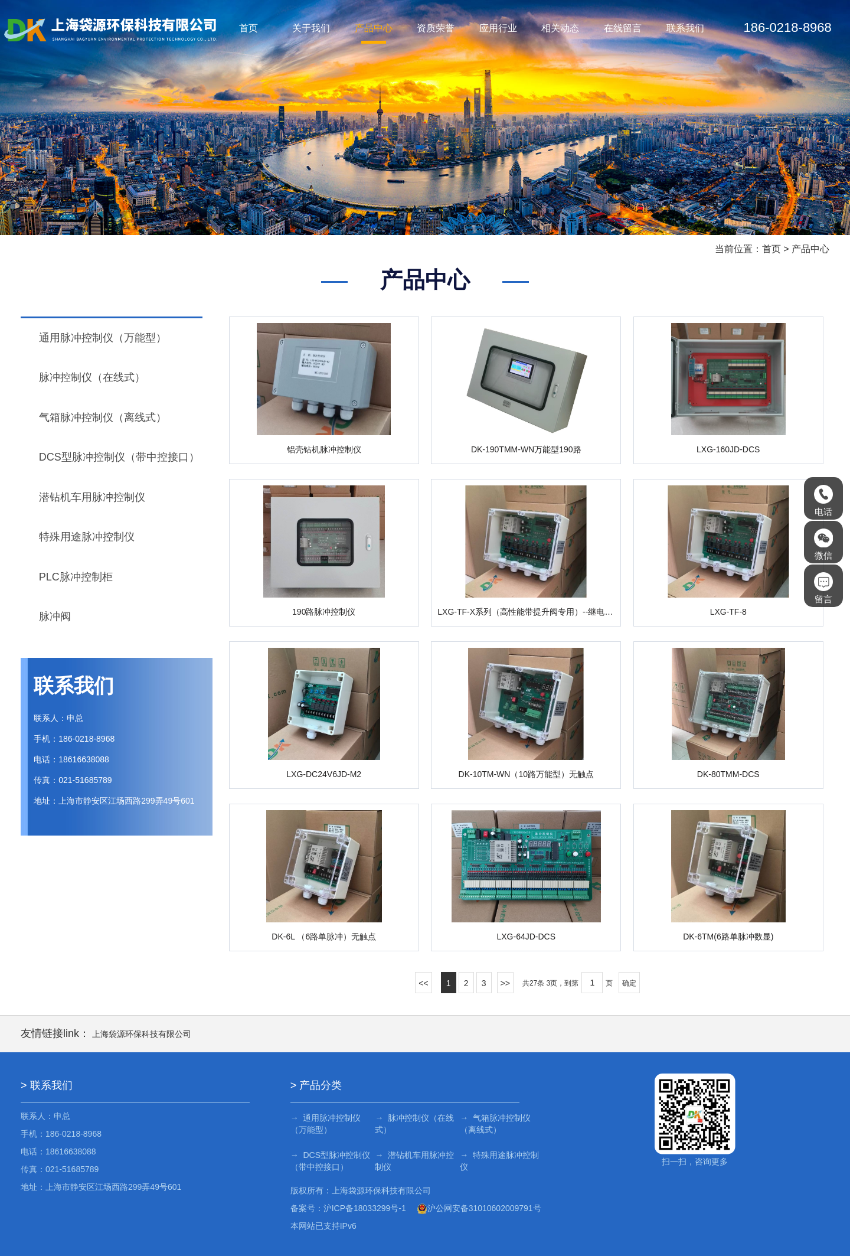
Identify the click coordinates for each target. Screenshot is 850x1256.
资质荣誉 (436, 28)
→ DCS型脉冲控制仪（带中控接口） (330, 1161)
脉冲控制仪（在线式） (92, 377)
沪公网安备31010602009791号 (479, 1208)
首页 (248, 28)
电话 (823, 501)
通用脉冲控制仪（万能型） (102, 338)
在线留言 (623, 28)
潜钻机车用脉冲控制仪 (92, 497)
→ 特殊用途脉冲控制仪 (495, 1161)
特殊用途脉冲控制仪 (87, 537)
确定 (629, 983)
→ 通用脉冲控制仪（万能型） (325, 1123)
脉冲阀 (55, 616)
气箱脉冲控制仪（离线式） (102, 417)
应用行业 (498, 28)
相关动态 (561, 28)
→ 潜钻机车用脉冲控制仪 (413, 1161)
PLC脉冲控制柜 (76, 577)
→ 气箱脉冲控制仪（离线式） (491, 1123)
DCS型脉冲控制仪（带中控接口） (119, 457)
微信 (823, 544)
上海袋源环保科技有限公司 (141, 1034)
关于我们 (311, 28)
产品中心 (374, 28)
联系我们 (685, 28)
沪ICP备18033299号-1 (364, 1208)
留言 (823, 588)
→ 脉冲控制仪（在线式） (413, 1123)
